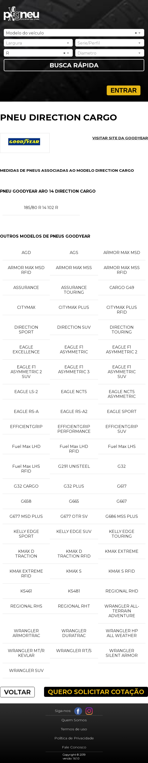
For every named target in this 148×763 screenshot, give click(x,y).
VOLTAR (17, 692)
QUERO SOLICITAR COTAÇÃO (96, 692)
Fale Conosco (74, 747)
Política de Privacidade (74, 738)
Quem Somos (74, 720)
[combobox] (74, 32)
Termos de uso (74, 729)
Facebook (78, 711)
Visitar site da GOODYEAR (120, 138)
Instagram (89, 711)
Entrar (123, 90)
